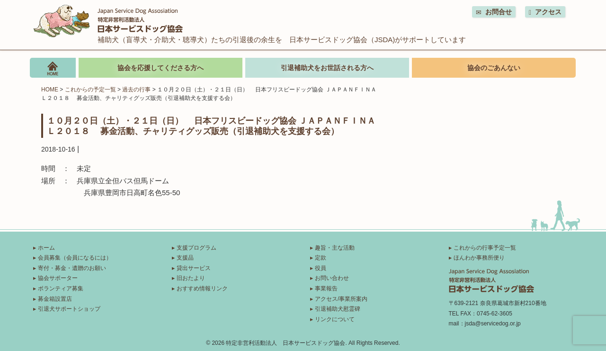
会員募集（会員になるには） (75, 257)
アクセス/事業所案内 (341, 299)
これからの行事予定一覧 (485, 247)
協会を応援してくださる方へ (160, 68)
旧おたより (191, 278)
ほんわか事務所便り (479, 257)
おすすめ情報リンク (202, 288)
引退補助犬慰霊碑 (337, 309)
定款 (320, 257)
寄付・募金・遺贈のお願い (72, 268)
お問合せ (494, 12)
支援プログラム (196, 247)
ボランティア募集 (60, 288)
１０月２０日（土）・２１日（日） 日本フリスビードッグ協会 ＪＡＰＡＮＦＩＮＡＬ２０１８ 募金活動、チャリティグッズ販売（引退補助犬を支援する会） (211, 125)
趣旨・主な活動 (335, 247)
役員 (320, 268)
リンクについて (335, 319)
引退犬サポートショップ (69, 309)
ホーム (46, 247)
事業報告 (326, 288)
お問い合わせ (332, 278)
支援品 (185, 257)
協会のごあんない (493, 68)
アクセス (545, 12)
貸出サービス (194, 268)
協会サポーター (58, 278)
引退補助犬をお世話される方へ (327, 68)
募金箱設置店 (55, 299)
